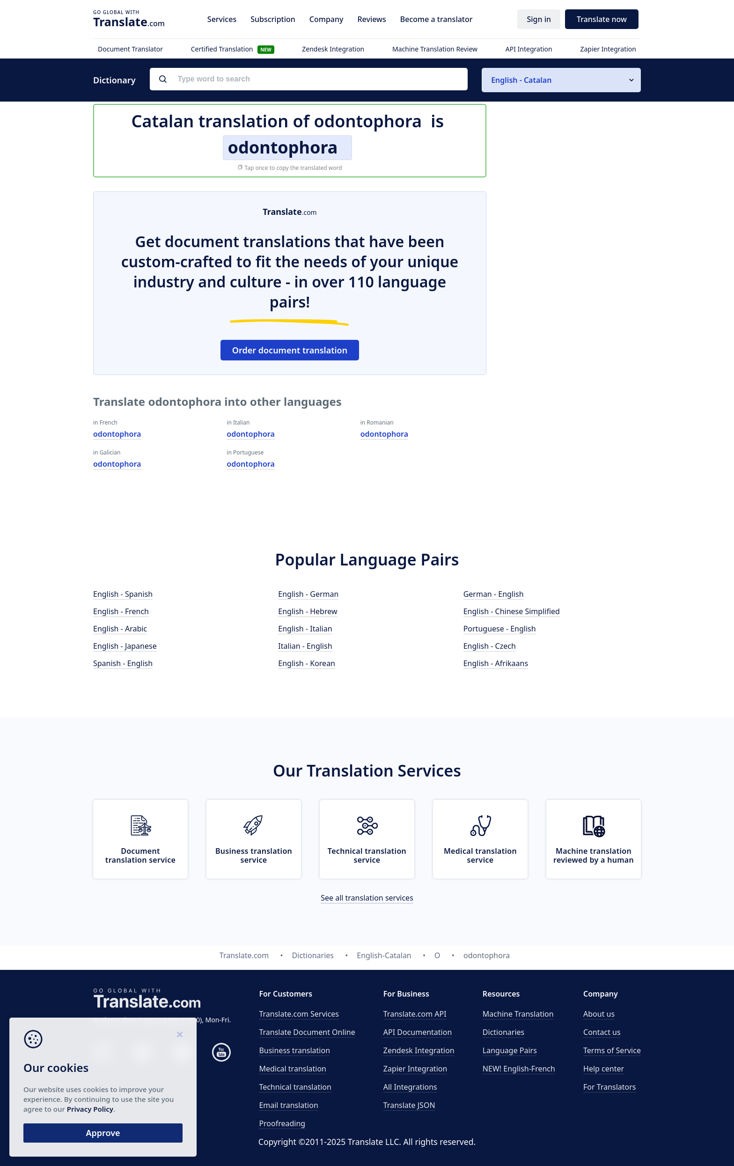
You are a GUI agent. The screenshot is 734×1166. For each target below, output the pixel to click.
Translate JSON (409, 1105)
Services (221, 19)
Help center (603, 1068)
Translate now (602, 19)
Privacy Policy (90, 1109)
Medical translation (292, 1068)
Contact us (602, 1032)
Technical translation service (367, 855)
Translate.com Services (299, 1014)
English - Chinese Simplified (511, 611)
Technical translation (295, 1087)
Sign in (539, 19)
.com (129, 21)
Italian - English (305, 646)
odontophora (117, 434)
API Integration (529, 48)
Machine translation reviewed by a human (593, 855)
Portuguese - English (499, 628)
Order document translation (289, 350)
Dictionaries (503, 1032)
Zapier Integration (608, 48)
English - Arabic (120, 628)
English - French (121, 611)
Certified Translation (232, 48)
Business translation (294, 1050)
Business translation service (253, 855)
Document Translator (130, 48)
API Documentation (417, 1032)
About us (599, 1014)
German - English (493, 594)
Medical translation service (480, 855)
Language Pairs (510, 1050)
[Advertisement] (570, 331)
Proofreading (282, 1123)
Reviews (371, 19)
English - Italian (305, 628)
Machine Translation (518, 1014)
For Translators (609, 1087)
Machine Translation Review (434, 48)
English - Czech (489, 646)
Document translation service (140, 855)
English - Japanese (125, 646)
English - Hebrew (307, 611)
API (415, 1014)
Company (326, 19)
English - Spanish (123, 594)
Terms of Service (612, 1050)
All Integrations (410, 1087)
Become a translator (436, 19)
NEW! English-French (519, 1068)
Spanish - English (123, 663)
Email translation (288, 1105)
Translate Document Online (307, 1032)
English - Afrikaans (495, 663)
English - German (308, 594)
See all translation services (367, 898)
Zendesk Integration (333, 48)
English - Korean (306, 663)
